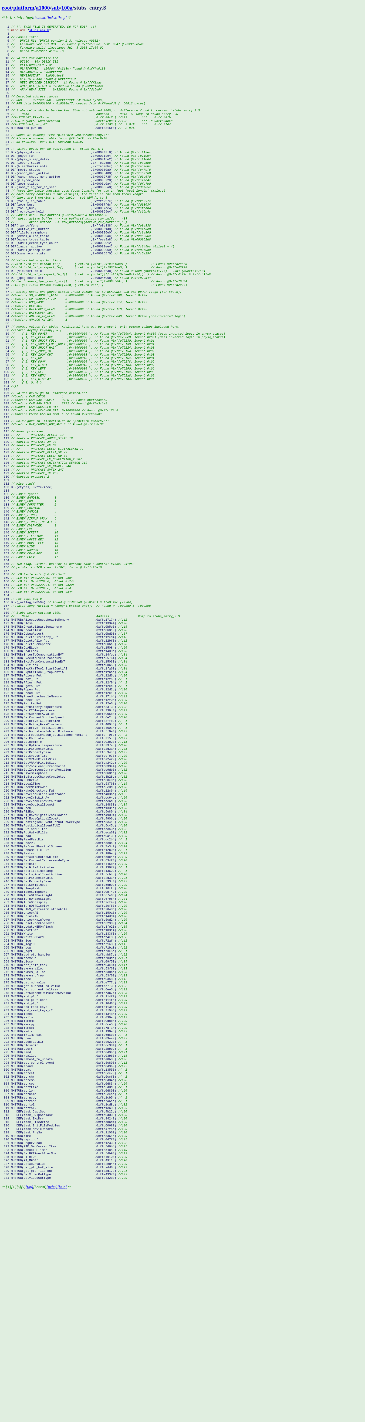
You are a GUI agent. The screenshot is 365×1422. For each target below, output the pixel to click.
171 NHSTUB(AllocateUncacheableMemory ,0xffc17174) (64, 739)
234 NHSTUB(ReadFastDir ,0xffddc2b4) (64, 1002)
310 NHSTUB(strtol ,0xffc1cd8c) (64, 1321)
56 (64, 257)
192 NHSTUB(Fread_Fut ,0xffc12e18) (64, 827)
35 (6, 169)
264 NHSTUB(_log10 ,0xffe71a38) (64, 1128)
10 (30, 65)
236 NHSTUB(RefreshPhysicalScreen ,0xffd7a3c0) (64, 1011)
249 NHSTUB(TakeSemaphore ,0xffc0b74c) (64, 1065)
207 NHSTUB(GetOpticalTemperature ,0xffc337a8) (64, 889)
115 (53, 504)
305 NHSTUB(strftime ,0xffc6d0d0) (64, 1300)
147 (30, 638)
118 (33, 517)
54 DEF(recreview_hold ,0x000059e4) (76, 249)
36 (53, 174)
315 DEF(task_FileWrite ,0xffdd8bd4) (64, 1341)
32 (55, 157)
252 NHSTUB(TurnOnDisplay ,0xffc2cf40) (64, 1078)
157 (6, 680)
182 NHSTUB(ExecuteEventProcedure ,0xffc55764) (64, 785)
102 (78, 450)
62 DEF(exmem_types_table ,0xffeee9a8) (76, 282)
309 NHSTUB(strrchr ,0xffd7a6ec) (64, 1316)
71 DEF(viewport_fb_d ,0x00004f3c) (103, 320)
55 (54, 253)
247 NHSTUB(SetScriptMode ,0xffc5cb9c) (64, 1057)
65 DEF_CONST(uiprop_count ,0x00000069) (76, 295)
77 (92, 345)
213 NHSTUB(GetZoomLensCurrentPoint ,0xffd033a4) (64, 914)
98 (78, 433)
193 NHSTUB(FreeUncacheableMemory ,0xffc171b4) (64, 831)
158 (33, 684)
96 (78, 425)
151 (30, 655)
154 (6, 668)
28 (87, 140)
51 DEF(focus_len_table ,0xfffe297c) (76, 236)
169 (32, 730)
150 (30, 651)
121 (29, 529)
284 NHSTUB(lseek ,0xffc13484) (64, 1212)
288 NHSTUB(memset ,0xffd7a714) (64, 1228)
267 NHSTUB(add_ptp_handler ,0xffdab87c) (64, 1141)
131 (6, 571)
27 (87, 136)
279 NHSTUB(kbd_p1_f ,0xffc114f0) (64, 1191)
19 (52, 102)
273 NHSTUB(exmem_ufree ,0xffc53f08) (64, 1166)
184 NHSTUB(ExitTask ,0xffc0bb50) (64, 793)
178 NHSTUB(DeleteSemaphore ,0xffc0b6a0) (64, 768)
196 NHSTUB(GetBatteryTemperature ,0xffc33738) (64, 843)
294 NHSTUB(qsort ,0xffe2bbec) (64, 1254)
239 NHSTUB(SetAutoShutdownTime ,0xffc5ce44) (64, 1023)
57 (64, 262)
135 (20, 588)
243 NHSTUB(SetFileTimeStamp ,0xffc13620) (64, 1040)
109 (54, 479)
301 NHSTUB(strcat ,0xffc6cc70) (64, 1283)
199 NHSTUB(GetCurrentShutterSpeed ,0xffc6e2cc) (64, 856)
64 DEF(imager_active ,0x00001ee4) (88, 291)
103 (22, 454)
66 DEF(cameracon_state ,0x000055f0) (76, 299)
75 (94, 337)
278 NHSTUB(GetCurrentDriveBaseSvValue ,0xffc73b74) (64, 1187)
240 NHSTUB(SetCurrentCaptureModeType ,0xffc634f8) (64, 1028)
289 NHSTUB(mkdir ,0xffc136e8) (64, 1233)
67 (6, 303)
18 (53, 98)
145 (29, 630)
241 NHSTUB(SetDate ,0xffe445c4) (64, 1032)
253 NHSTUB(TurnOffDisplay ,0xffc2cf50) (64, 1082)
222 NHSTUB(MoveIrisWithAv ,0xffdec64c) (64, 952)
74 (94, 333)
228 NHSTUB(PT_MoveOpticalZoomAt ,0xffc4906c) (64, 977)
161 (38, 697)
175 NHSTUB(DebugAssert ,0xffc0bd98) (64, 755)
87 (91, 387)
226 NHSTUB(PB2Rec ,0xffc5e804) (64, 969)
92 (78, 408)
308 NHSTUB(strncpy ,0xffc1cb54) (64, 1312)
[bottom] (40, 18)
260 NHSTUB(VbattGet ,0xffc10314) (64, 1111)
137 (29, 596)
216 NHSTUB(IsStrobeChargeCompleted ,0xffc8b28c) (64, 927)
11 (30, 69)
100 (78, 442)
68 (33, 308)
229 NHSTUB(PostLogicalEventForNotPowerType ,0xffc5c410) (64, 981)
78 (74, 349)
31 (6, 153)
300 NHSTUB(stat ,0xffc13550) (64, 1279)
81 (34, 362)
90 (113, 400)
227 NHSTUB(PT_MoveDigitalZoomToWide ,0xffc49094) (64, 973)
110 (30, 483)
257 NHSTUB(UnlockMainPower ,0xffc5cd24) (64, 1099)
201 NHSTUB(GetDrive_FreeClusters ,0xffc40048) (64, 864)
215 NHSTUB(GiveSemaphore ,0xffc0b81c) (64, 923)
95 (78, 421)
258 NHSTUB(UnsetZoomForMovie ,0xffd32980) (64, 1103)
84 (93, 375)
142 (29, 617)
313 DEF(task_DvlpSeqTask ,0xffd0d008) (64, 1333)
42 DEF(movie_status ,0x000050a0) (76, 199)
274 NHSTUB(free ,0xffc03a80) (64, 1170)
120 (29, 525)
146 (30, 634)
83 (34, 370)
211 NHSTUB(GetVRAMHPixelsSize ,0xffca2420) (64, 906)
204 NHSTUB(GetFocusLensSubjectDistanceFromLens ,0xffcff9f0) (64, 877)
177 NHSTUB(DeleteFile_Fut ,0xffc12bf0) (64, 764)
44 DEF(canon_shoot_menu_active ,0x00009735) (76, 207)
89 (113, 395)
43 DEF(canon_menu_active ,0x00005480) (76, 203)
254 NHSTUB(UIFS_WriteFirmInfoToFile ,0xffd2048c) (64, 1086)
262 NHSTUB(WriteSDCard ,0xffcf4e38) (64, 1120)
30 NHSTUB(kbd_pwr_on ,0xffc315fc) (68, 149)
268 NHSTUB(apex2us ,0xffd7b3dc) (64, 1145)
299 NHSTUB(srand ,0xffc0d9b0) (64, 1274)
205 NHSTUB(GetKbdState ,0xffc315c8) (64, 881)
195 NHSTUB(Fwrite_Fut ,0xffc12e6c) (64, 839)
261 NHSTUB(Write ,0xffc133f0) (64, 1115)
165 (22, 714)
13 (53, 77)
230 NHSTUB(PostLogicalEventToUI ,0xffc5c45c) (64, 986)
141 (29, 613)
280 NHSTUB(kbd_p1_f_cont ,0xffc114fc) (64, 1195)
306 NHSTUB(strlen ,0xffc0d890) (64, 1304)
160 (38, 693)
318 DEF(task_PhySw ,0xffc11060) (64, 1354)
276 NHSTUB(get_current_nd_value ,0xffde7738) (64, 1178)
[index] (52, 18)
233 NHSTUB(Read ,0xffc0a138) (64, 998)
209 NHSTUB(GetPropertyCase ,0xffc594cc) (64, 898)
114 (55, 500)
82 (74, 366)
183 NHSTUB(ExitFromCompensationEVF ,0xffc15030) (64, 789)
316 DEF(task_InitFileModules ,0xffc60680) (64, 1346)
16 (39, 90)
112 (52, 492)
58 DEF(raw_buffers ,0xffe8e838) (76, 266)
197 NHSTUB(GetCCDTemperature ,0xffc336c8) (64, 848)
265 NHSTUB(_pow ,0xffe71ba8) (64, 1132)
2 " (15, 31)
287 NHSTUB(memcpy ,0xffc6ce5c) (64, 1224)
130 (25, 567)
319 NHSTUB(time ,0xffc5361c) (64, 1358)
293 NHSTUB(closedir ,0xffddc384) (64, 1249)
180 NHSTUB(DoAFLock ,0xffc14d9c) (64, 776)
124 (34, 542)
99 (78, 437)
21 (31, 111)
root (7, 8)
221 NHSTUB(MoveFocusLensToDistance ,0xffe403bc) (64, 948)
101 (78, 446)
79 (34, 354)
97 (78, 429)
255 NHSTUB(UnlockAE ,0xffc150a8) (64, 1090)
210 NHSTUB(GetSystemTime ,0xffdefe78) (64, 902)
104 (10, 458)
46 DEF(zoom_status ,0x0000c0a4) (76, 215)
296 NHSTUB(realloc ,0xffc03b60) (64, 1262)
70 (94, 316)
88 (32, 391)
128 (33, 559)
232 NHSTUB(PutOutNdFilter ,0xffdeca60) (64, 994)
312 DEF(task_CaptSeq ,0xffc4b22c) (64, 1329)
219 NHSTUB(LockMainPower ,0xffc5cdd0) (64, 940)
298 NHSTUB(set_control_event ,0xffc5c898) (64, 1270)
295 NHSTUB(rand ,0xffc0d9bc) (64, 1258)
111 (60, 488)
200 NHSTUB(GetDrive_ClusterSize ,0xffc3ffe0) (64, 860)
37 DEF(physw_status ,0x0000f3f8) (76, 178)
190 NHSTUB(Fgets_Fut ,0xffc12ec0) (64, 818)
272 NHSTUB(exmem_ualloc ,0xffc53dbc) (64, 1161)
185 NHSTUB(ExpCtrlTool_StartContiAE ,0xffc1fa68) (64, 797)
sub (55, 8)
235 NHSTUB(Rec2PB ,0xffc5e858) (64, 1007)
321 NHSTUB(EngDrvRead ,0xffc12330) (64, 1367)
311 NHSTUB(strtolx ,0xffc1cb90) (64, 1325)
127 (36, 555)
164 (6, 709)
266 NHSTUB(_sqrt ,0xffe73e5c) (64, 1136)
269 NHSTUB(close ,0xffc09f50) (64, 1149)
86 (6, 383)
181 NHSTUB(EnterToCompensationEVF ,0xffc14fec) (64, 781)
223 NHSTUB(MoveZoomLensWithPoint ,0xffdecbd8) (64, 956)
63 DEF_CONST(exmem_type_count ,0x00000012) (57, 287)
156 (52, 676)
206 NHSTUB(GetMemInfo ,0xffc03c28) (64, 885)
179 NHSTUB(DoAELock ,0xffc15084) (64, 772)
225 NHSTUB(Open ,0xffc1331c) (64, 965)
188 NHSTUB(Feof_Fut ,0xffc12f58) (64, 810)
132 (18, 575)
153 (30, 663)
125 (42, 546)
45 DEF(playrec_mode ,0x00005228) (76, 211)
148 (30, 642)
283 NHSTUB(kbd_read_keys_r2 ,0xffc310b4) (64, 1208)
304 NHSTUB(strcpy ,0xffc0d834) (64, 1295)
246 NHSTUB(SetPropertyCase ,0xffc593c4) (64, 1053)
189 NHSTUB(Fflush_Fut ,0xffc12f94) (64, 814)
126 (44, 550)
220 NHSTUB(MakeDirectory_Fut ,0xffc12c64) (64, 944)
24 (6, 123)
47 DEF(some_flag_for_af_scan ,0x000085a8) (76, 220)
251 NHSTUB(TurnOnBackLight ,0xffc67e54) (64, 1074)
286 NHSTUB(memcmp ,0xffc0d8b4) (64, 1220)
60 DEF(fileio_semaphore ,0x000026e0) (76, 274)
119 (37, 521)
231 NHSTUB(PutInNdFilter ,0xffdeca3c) (64, 990)
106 (44, 467)
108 (54, 475)
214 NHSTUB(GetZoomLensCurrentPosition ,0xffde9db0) (64, 919)
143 (29, 621)
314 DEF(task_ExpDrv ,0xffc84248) (64, 1337)
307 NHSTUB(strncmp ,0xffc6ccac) (64, 1308)
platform (23, 8)
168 (6, 726)
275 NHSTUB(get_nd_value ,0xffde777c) (64, 1174)
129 (30, 563)
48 (84, 224)
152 (30, 659)
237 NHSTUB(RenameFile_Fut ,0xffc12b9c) (64, 1015)
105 (6, 462)
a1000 (43, 8)
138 (29, 601)
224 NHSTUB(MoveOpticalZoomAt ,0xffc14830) (64, 961)
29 (87, 144)
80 (74, 358)
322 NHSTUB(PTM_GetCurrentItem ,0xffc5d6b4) (64, 1371)
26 (90, 132)
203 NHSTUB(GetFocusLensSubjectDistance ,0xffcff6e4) (64, 873)
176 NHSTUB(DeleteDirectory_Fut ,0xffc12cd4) (64, 760)
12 (27, 73)
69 (94, 312)
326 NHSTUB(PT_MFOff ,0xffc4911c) (64, 1387)
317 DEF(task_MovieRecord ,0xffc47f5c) (64, 1350)
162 (36, 701)
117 (23, 513)
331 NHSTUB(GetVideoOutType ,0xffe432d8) (64, 1408)
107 (33, 471)
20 (6, 107)
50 (54, 232)
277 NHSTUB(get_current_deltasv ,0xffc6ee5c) (64, 1182)
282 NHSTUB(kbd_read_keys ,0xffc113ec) (64, 1203)
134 (6, 584)
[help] (62, 18)
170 (91, 735)
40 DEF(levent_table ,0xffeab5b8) (76, 190)
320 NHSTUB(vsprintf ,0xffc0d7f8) (64, 1362)
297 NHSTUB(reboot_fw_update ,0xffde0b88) (64, 1266)
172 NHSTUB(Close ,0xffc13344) (64, 743)
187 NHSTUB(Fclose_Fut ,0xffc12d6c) (64, 806)
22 (53, 115)
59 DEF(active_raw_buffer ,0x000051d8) (76, 270)
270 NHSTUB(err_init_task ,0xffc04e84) (64, 1153)
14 (32, 82)
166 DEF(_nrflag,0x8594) (67, 718)
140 (29, 609)
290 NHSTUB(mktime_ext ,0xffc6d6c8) (64, 1237)
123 (34, 538)
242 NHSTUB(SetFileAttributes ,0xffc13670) (64, 1036)
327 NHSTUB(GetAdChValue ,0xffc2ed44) (64, 1392)
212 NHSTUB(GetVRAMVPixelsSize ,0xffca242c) (64, 910)
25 (102, 128)
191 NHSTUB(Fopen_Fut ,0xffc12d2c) (64, 822)
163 (37, 705)
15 (33, 86)
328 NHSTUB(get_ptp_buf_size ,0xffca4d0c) (64, 1396)
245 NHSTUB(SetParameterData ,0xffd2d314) (64, 1048)
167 (76, 722)
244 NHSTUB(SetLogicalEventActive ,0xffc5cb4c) (64, 1044)
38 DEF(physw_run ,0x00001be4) (76, 182)
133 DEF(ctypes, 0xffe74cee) (27, 580)
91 (78, 404)
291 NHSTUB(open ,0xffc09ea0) (64, 1241)
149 (30, 647)
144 (29, 626)
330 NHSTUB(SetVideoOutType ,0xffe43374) (64, 1404)
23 (73, 119)
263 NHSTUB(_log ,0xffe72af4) (64, 1124)
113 (6, 496)
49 (73, 228)
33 (54, 161)
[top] (29, 1418)
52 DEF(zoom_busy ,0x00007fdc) (76, 241)
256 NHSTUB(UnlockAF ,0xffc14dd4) (64, 1094)
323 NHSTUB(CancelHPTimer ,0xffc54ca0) (64, 1375)
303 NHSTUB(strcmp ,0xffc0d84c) (64, 1291)
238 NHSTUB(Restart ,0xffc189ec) (64, 1019)
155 (68, 672)
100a (67, 8)
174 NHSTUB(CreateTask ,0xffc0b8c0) (64, 751)
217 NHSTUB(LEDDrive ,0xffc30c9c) (64, 931)
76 (6, 341)
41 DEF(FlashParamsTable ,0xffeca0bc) (76, 195)
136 (29, 592)
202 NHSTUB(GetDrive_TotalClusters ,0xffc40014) (64, 868)
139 (29, 605)
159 (37, 688)
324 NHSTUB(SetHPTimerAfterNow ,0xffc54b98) (64, 1379)
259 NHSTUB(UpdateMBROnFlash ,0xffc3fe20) (64, 1107)
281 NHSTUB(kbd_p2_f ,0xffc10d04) (64, 1199)
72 (106, 324)
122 (43, 534)
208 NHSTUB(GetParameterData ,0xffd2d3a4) (64, 894)
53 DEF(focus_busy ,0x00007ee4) (76, 245)
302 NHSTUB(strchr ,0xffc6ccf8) (64, 1287)
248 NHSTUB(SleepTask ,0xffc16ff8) (64, 1061)
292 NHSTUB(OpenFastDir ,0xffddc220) (64, 1245)
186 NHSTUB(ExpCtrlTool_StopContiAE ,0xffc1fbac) (64, 801)
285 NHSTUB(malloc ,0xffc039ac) (64, 1216)
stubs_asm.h (39, 31)
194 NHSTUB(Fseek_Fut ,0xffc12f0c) (64, 835)
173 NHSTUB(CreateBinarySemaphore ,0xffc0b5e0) (64, 747)
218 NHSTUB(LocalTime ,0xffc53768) (64, 935)
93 (78, 412)
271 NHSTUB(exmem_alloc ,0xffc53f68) (64, 1157)
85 (34, 379)
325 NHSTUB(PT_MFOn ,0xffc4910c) (64, 1383)
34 (43, 165)
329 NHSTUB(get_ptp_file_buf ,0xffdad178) (64, 1400)
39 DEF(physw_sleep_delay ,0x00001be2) (76, 186)
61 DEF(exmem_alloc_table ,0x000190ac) (76, 278)
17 (52, 94)
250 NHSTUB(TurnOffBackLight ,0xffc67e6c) (64, 1069)
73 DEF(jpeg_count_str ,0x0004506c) (76, 328)
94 (78, 416)
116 (6, 508)
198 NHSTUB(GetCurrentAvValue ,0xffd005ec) (64, 852)
